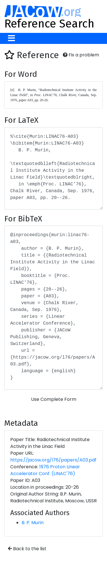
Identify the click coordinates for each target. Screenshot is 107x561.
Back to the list (27, 548)
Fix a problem (81, 55)
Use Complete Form (53, 399)
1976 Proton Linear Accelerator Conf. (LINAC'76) (45, 470)
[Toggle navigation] (11, 38)
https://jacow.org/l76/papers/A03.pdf (53, 460)
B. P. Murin (33, 522)
